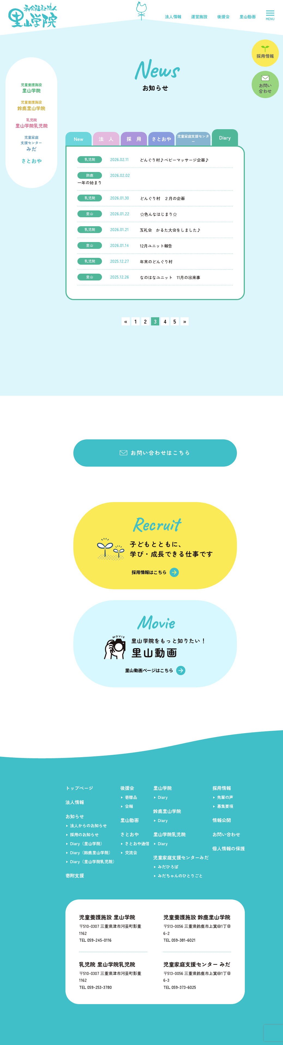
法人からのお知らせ (88, 825)
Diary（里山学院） (87, 843)
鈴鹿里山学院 (31, 104)
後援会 (223, 16)
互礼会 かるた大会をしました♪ (170, 230)
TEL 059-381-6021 (179, 940)
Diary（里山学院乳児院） (93, 861)
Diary (163, 797)
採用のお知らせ (84, 834)
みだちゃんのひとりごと (180, 876)
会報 (129, 806)
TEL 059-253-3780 (95, 987)
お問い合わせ (226, 834)
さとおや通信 (137, 843)
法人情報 (173, 16)
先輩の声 (225, 797)
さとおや (31, 160)
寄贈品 (131, 797)
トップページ (79, 788)
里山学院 (31, 87)
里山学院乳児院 (31, 122)
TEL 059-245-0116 (95, 940)
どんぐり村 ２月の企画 (162, 198)
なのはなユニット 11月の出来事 (170, 277)
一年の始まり (89, 182)
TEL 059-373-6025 (179, 987)
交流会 (131, 852)
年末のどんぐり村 (156, 261)
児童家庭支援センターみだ (181, 857)
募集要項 (225, 806)
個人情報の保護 (228, 848)
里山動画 (247, 16)
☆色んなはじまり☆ (158, 214)
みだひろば (168, 867)
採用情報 (221, 788)
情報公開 (221, 820)
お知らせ (74, 816)
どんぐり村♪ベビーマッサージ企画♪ (174, 160)
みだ (31, 143)
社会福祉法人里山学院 (32, 15)
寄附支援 (74, 875)
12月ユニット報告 (156, 246)
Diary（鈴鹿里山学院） (91, 852)
